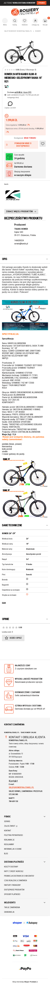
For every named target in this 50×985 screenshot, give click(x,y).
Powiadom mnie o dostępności (18, 144)
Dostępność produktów (14, 890)
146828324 (19, 240)
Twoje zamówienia (12, 907)
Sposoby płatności (12, 894)
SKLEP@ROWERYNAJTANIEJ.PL (21, 787)
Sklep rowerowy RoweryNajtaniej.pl (18, 31)
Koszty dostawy (11, 867)
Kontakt (7, 831)
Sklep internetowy (24, 982)
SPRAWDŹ (41, 3)
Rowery (38, 31)
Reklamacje (9, 840)
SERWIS (7, 821)
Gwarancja (9, 912)
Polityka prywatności (13, 835)
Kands (6, 184)
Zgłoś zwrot (10, 826)
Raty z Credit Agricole (13, 871)
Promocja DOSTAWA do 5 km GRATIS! (19, 876)
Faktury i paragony (12, 885)
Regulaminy (9, 844)
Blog (6, 854)
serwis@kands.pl (21, 243)
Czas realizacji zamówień (15, 880)
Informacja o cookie (13, 849)
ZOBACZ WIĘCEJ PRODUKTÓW (19, 211)
